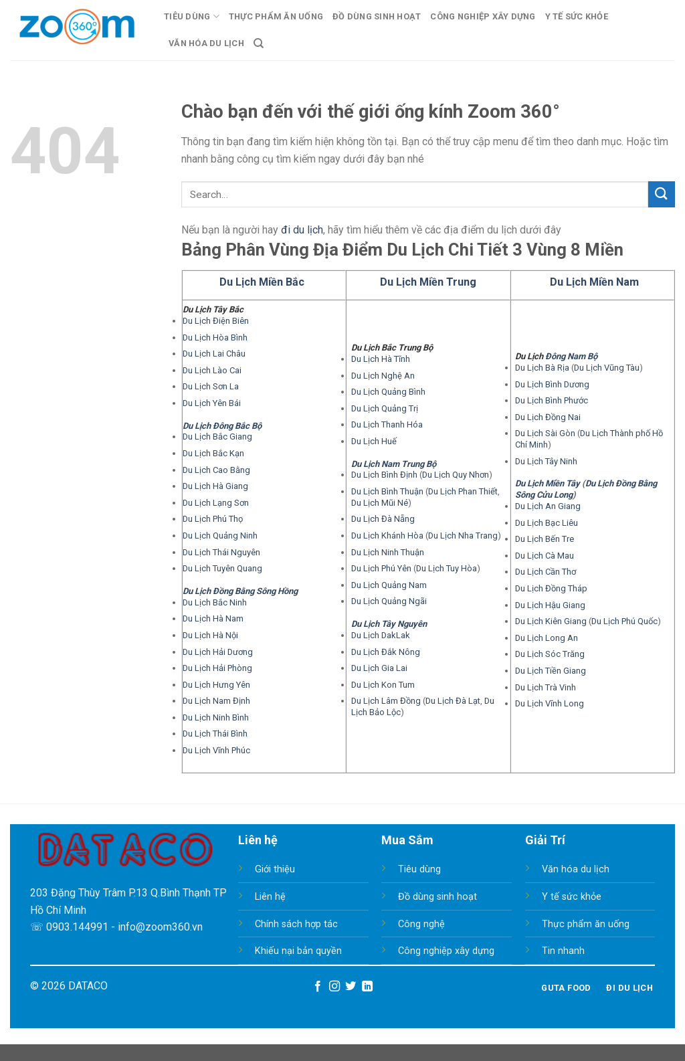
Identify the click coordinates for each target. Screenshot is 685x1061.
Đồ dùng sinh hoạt (437, 896)
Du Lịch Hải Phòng (217, 668)
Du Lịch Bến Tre (544, 539)
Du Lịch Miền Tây (547, 483)
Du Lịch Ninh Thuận (387, 552)
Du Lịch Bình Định (384, 475)
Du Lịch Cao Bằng (216, 470)
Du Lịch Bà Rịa (542, 368)
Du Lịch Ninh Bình (216, 717)
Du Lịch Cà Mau (544, 556)
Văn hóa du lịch (575, 869)
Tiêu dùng (419, 869)
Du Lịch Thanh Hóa (387, 424)
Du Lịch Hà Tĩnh (380, 359)
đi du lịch (302, 229)
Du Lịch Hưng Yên (216, 685)
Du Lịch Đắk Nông (385, 652)
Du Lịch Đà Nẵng (383, 519)
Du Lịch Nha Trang (463, 535)
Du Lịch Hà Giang (215, 486)
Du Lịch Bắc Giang (217, 436)
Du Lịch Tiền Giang (550, 671)
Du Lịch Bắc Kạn (213, 453)
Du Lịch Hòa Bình (215, 337)
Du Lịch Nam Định (216, 701)
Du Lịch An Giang (548, 506)
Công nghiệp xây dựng (446, 951)
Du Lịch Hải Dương (218, 652)
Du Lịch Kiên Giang (551, 621)
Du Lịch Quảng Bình (388, 392)
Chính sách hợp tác (296, 924)
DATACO (88, 985)
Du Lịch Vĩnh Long (549, 703)
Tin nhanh (563, 951)
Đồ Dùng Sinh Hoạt (376, 16)
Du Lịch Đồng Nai (548, 417)
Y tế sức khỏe (571, 896)
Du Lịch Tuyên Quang (222, 568)
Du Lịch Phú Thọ (213, 519)
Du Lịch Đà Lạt (452, 701)
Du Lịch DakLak (380, 635)
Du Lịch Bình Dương (552, 384)
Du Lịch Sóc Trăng (550, 654)
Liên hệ (270, 896)
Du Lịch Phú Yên (381, 568)
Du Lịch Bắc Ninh (215, 602)
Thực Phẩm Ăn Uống (276, 16)
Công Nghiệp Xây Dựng (482, 16)
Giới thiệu (275, 869)
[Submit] (661, 194)
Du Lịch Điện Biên (216, 321)
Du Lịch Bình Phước (551, 400)
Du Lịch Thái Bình (215, 734)
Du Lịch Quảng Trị (384, 408)
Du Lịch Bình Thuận (387, 491)
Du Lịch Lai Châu (214, 354)
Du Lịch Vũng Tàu (607, 368)
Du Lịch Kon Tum (383, 685)
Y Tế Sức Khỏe (576, 16)
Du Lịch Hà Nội (210, 635)
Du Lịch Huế (374, 441)
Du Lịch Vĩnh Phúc (216, 750)
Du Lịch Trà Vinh (545, 687)
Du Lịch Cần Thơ (545, 572)
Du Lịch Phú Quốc (624, 621)
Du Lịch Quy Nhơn (455, 475)
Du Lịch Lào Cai (212, 370)
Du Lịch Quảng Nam (389, 585)
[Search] (259, 43)
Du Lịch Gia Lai (379, 668)
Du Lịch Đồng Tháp (551, 588)
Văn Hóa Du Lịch (206, 43)
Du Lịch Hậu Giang (550, 605)
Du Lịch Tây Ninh (546, 461)
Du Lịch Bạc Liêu (546, 523)
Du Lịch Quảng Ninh (220, 535)
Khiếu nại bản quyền (298, 951)
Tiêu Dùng (191, 16)
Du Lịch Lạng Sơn (216, 503)
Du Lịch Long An (546, 638)
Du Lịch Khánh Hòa (387, 535)
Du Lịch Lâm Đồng (386, 701)
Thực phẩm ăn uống (585, 924)
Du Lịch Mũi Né (379, 503)
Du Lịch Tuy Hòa (446, 568)
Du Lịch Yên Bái (212, 403)
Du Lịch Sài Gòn (545, 433)
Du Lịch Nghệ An (383, 376)
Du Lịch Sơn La (211, 386)
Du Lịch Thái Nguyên (221, 552)
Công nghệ (421, 924)
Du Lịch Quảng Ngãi (389, 601)
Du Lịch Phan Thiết (463, 491)
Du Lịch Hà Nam (213, 618)
